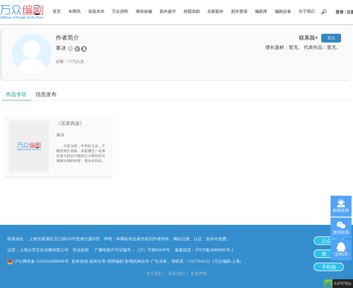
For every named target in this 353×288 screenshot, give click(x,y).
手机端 (329, 266)
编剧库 (261, 11)
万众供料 (120, 11)
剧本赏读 (239, 11)
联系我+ (308, 38)
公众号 (329, 240)
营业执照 (81, 250)
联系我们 (176, 273)
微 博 (329, 253)
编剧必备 (283, 11)
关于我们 (306, 11)
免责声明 (199, 273)
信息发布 (96, 11)
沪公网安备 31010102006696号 (42, 261)
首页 (57, 11)
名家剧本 (215, 11)
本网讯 (74, 11)
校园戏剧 (192, 11)
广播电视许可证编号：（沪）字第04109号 (134, 250)
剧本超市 (168, 11)
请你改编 (144, 11)
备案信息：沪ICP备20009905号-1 (204, 250)
